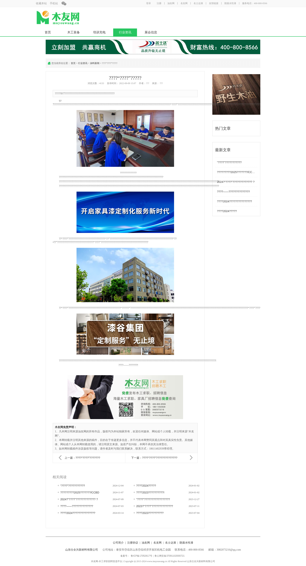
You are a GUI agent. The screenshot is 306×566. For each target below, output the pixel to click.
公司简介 (118, 542)
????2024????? (227, 211)
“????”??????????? (229, 162)
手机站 (54, 3)
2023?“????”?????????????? (154, 506)
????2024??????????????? (234, 201)
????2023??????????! (150, 492)
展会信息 (151, 32)
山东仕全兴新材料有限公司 (81, 549)
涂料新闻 (94, 63)
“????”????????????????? (153, 499)
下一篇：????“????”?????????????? (154, 457)
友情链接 (213, 3)
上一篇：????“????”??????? (82, 457)
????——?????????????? (233, 191)
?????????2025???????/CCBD (236, 172)
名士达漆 (198, 3)
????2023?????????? (150, 512)
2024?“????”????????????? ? (235, 181)
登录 (148, 3)
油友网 (170, 3)
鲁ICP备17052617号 (141, 555)
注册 (159, 3)
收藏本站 (41, 3)
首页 (48, 32)
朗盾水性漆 (230, 3)
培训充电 (99, 32)
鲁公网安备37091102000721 (169, 555)
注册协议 (132, 542)
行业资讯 (125, 32)
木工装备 (73, 32)
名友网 (184, 3)
